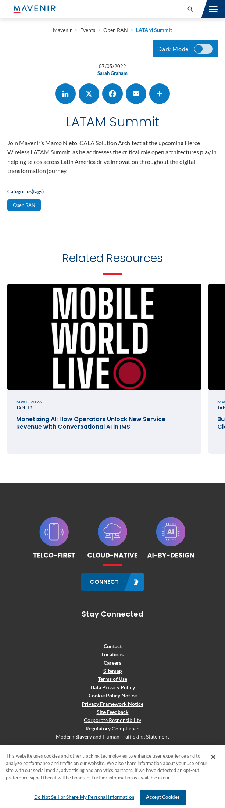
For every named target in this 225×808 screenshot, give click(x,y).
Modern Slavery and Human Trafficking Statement (112, 736)
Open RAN (24, 205)
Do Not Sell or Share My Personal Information (84, 797)
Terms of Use (112, 679)
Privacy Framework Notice (112, 704)
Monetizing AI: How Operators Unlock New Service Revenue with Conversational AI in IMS (90, 423)
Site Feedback (113, 712)
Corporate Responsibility (112, 720)
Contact (113, 646)
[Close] (213, 757)
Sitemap (112, 671)
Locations (112, 654)
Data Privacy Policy (112, 687)
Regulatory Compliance (112, 728)
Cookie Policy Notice (113, 695)
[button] (190, 9)
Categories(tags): (26, 191)
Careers (112, 663)
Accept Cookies (163, 797)
